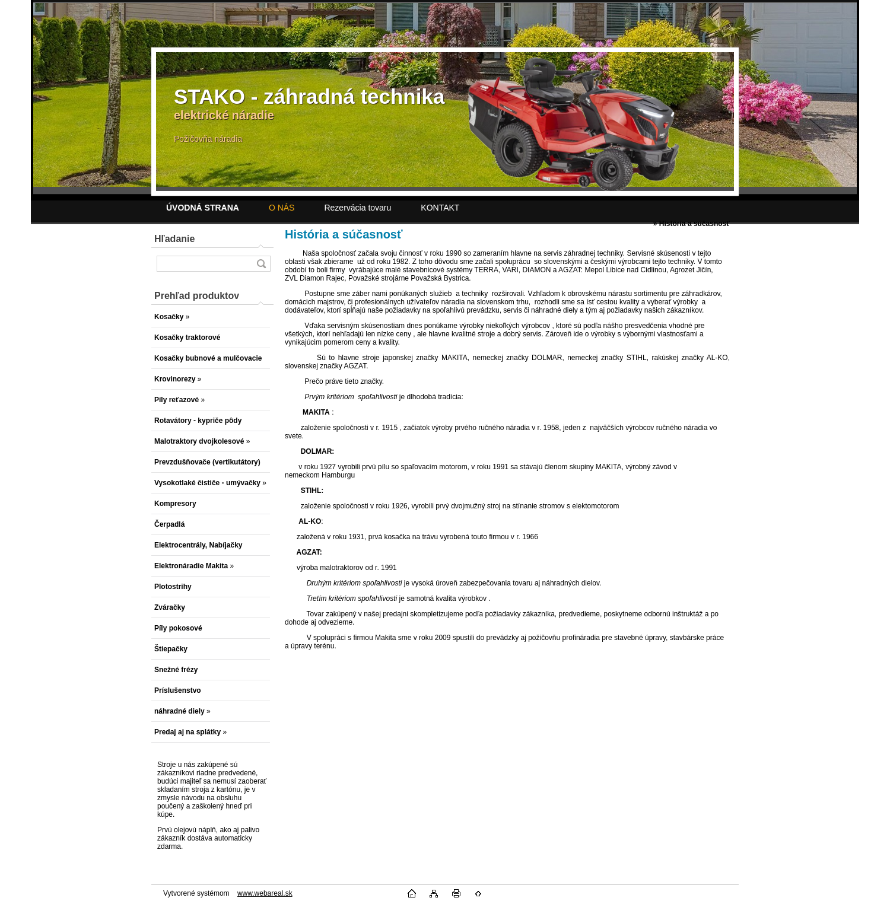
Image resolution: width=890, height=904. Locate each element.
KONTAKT (440, 207)
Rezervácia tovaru (357, 207)
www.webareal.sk (265, 893)
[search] (261, 263)
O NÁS (282, 207)
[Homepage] (202, 207)
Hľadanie (174, 239)
